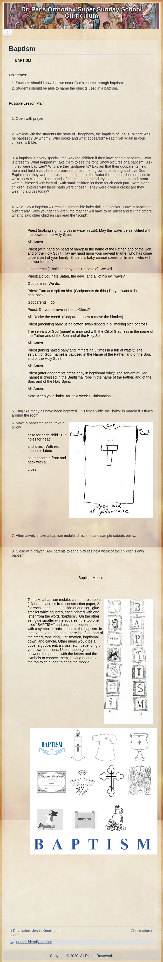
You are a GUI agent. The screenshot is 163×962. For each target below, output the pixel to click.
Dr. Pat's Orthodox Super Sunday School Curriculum (81, 12)
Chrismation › (141, 931)
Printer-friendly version (34, 942)
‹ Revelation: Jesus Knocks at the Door (38, 933)
